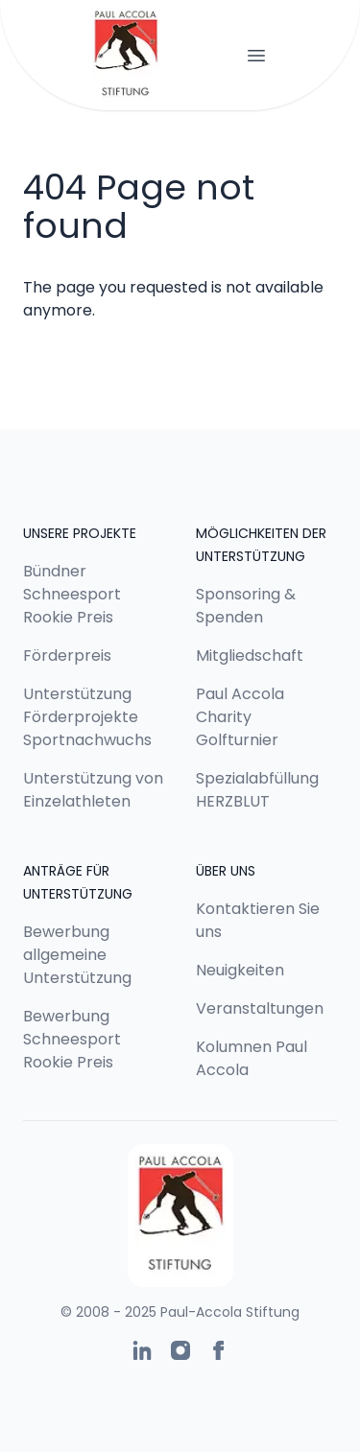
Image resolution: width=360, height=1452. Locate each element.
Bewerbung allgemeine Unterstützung (77, 955)
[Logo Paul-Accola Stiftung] (125, 55)
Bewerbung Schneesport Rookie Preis (72, 1039)
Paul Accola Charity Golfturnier (240, 717)
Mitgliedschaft (249, 655)
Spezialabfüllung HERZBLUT (257, 789)
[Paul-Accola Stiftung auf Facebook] (218, 1350)
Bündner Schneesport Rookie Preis (72, 594)
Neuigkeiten (240, 970)
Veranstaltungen (260, 1008)
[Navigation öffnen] (256, 56)
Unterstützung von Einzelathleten (93, 789)
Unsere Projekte (79, 533)
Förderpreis (67, 655)
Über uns (225, 870)
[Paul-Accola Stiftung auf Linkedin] (142, 1350)
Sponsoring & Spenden (246, 605)
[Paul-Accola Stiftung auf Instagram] (180, 1350)
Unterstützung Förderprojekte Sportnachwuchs (87, 717)
